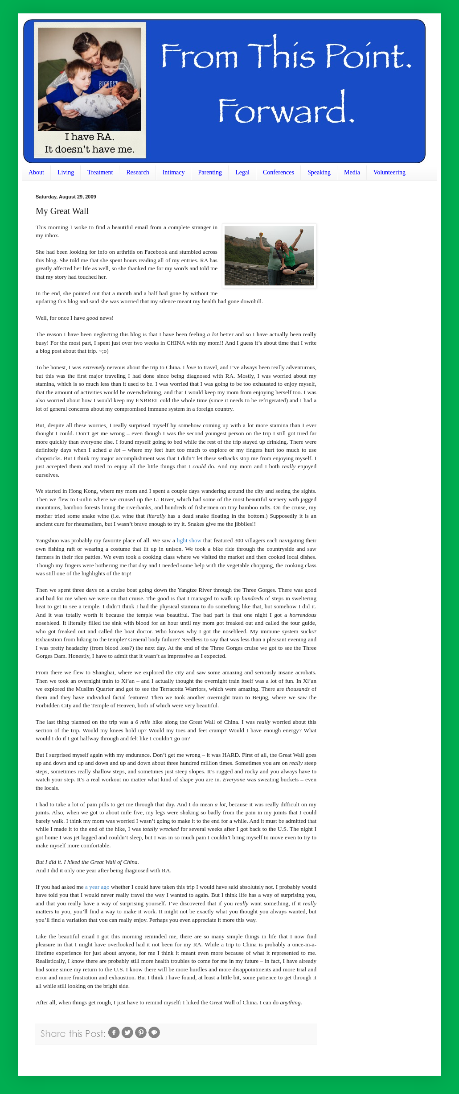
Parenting (210, 172)
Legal (242, 172)
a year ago (97, 886)
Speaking (319, 172)
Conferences (278, 172)
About (36, 172)
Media (352, 172)
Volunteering (389, 172)
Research (137, 172)
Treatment (100, 172)
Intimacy (174, 172)
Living (65, 172)
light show (188, 540)
